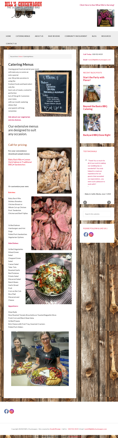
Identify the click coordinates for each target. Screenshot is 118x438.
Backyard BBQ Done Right (97, 135)
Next (109, 202)
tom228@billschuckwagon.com (99, 60)
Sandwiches (20, 164)
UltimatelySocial (75, 436)
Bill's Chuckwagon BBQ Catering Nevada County (23, 10)
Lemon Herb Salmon (19, 160)
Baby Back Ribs (15, 159)
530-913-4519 (73, 429)
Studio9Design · (55, 429)
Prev (85, 202)
